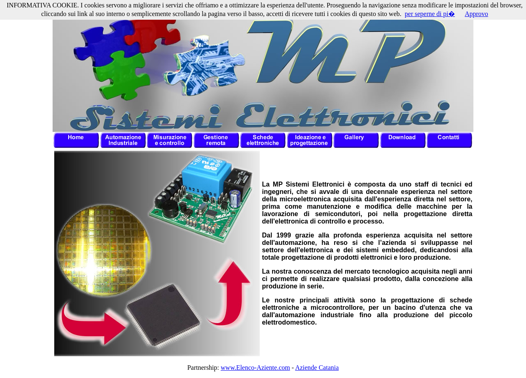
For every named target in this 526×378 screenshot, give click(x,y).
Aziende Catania (317, 367)
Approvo (476, 13)
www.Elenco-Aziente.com (255, 367)
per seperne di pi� (430, 13)
